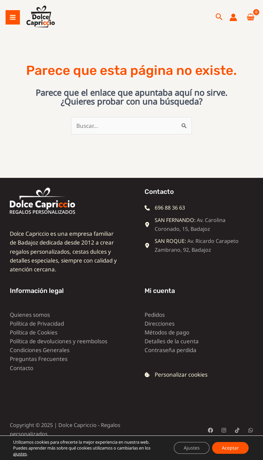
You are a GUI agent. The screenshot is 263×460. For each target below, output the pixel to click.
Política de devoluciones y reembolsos (58, 349)
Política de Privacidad (37, 331)
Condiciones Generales (40, 358)
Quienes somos (30, 323)
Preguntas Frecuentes (39, 367)
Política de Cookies (33, 340)
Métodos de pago (167, 340)
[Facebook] (210, 438)
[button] (219, 21)
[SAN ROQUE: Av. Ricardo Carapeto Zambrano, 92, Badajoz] (194, 254)
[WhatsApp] (250, 438)
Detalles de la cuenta (172, 349)
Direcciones (160, 331)
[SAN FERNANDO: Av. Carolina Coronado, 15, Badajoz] (194, 233)
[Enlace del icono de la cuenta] (233, 22)
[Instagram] (223, 438)
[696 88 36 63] (165, 216)
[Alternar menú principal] (13, 21)
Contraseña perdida (170, 358)
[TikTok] (237, 438)
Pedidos (155, 323)
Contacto (21, 376)
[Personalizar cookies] (176, 383)
